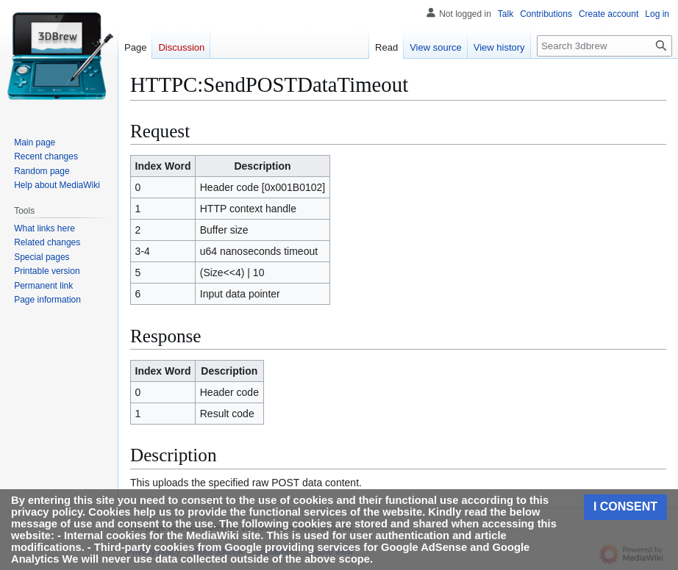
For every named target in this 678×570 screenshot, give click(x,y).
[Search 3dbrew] (604, 46)
